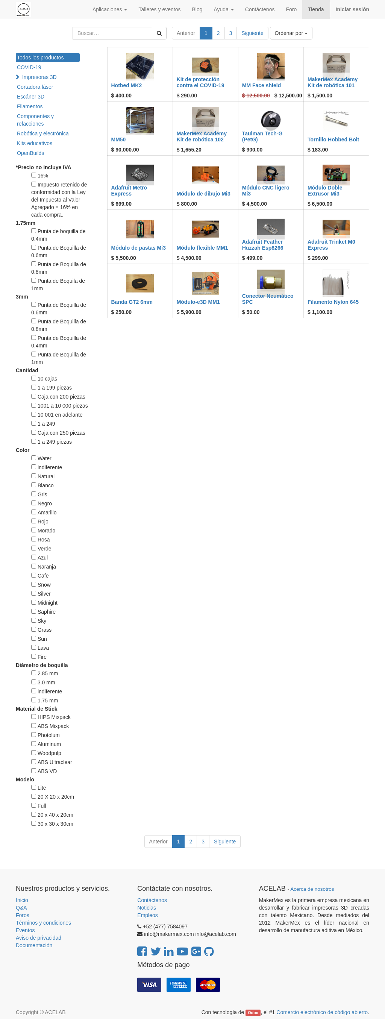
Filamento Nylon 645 (333, 302)
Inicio (22, 900)
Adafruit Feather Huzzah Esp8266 (262, 244)
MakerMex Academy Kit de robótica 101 (333, 82)
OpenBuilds (30, 153)
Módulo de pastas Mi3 (138, 248)
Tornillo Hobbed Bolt (333, 139)
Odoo (253, 1012)
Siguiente (252, 33)
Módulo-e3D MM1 (198, 302)
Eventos (25, 930)
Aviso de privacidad (38, 938)
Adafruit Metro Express (129, 190)
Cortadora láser (35, 87)
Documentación (34, 945)
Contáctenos (152, 900)
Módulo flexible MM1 (202, 248)
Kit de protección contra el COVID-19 (200, 82)
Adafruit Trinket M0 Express (331, 244)
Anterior (186, 33)
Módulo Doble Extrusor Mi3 (325, 190)
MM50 (118, 139)
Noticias (146, 908)
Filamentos (29, 106)
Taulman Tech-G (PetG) (262, 136)
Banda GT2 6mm (132, 302)
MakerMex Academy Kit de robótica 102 (202, 136)
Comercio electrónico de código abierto (322, 1012)
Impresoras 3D (39, 77)
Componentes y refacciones (35, 120)
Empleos (147, 915)
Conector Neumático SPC (268, 299)
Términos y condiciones (43, 923)
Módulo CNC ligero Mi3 (266, 190)
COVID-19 (29, 67)
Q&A (21, 908)
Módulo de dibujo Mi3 (203, 194)
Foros (22, 915)
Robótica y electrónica (43, 133)
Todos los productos (40, 58)
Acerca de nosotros (312, 889)
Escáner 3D (30, 97)
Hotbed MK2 (126, 85)
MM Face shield (261, 85)
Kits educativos (34, 143)
